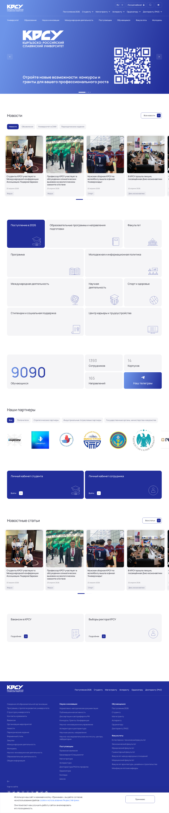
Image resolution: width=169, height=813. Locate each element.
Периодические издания (18, 732)
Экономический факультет (124, 744)
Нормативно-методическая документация (79, 708)
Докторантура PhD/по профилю (74, 767)
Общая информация (16, 760)
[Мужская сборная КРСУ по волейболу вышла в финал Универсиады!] (105, 165)
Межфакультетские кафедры (125, 768)
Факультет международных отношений (130, 756)
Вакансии (11, 720)
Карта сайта (12, 786)
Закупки (10, 740)
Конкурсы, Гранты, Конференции (74, 720)
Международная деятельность (21, 744)
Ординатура (65, 771)
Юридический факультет (123, 748)
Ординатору (117, 724)
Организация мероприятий (19, 724)
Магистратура (66, 758)
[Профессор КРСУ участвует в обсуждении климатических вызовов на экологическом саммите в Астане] (64, 165)
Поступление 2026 (120, 708)
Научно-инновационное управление (76, 724)
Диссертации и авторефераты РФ (75, 716)
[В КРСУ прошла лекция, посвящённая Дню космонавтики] (145, 165)
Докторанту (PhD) (120, 728)
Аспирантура (65, 763)
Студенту (116, 712)
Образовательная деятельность (21, 756)
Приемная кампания (69, 750)
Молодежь (12, 748)
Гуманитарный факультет (123, 752)
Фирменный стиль (15, 736)
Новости (11, 728)
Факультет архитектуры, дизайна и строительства (134, 764)
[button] (80, 92)
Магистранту (118, 716)
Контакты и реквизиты (17, 716)
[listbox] (120, 5)
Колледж (63, 775)
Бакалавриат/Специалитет (72, 754)
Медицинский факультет (123, 760)
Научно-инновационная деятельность (24, 752)
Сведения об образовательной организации (27, 704)
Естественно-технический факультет (129, 740)
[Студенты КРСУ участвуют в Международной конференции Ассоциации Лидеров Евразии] (24, 165)
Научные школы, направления (73, 732)
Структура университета (18, 712)
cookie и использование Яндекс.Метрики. (59, 800)
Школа (62, 779)
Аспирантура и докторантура (73, 728)
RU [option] (118, 5)
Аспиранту (117, 720)
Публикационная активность (73, 712)
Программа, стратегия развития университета (28, 708)
